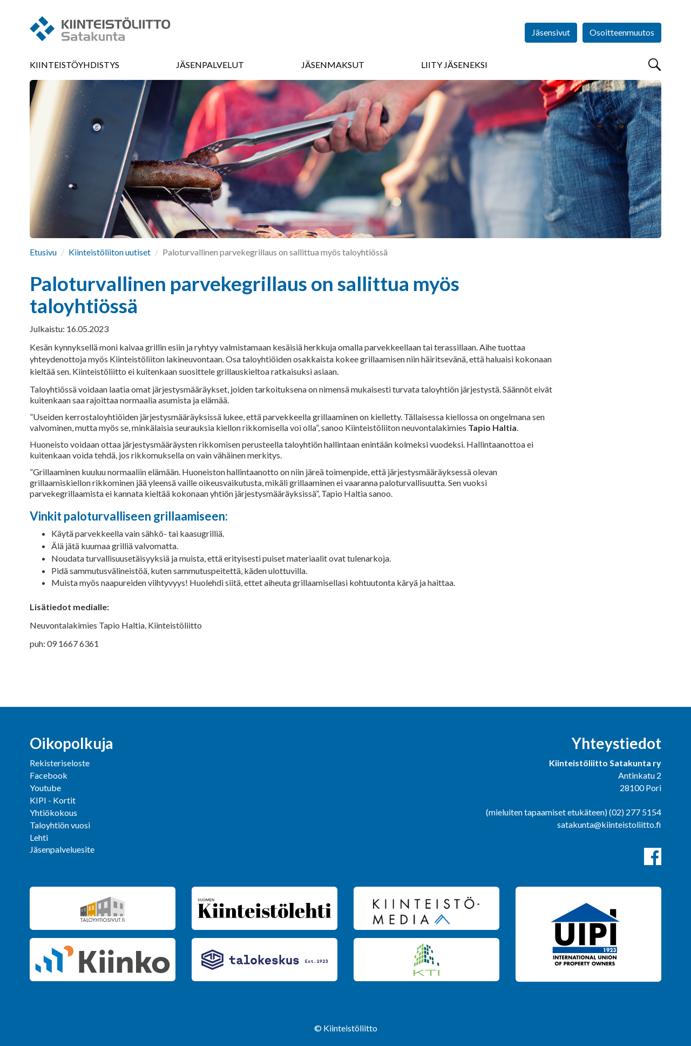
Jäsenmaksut (332, 64)
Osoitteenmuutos (622, 32)
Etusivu (43, 252)
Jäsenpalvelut (210, 64)
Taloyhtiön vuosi (60, 825)
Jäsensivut (551, 32)
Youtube (45, 787)
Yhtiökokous (53, 812)
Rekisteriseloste (60, 763)
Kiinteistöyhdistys (74, 64)
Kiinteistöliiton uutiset (110, 252)
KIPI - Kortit (53, 800)
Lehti (39, 837)
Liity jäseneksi (454, 64)
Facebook (48, 775)
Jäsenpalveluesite (62, 849)
